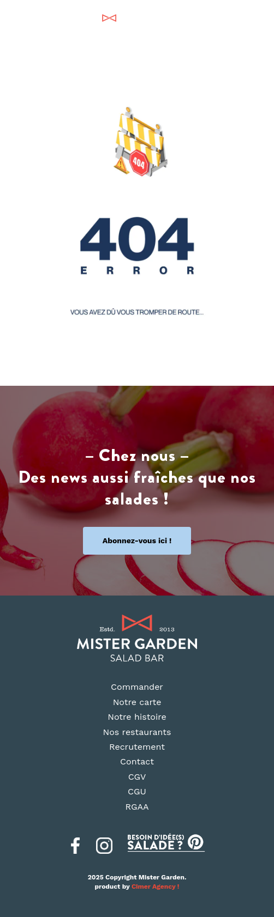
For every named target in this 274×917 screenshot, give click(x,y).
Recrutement (137, 747)
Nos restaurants (137, 732)
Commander (137, 687)
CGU (137, 791)
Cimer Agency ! (156, 886)
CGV (137, 777)
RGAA (136, 806)
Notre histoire (137, 717)
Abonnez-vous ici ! (137, 540)
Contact (137, 761)
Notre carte (137, 702)
